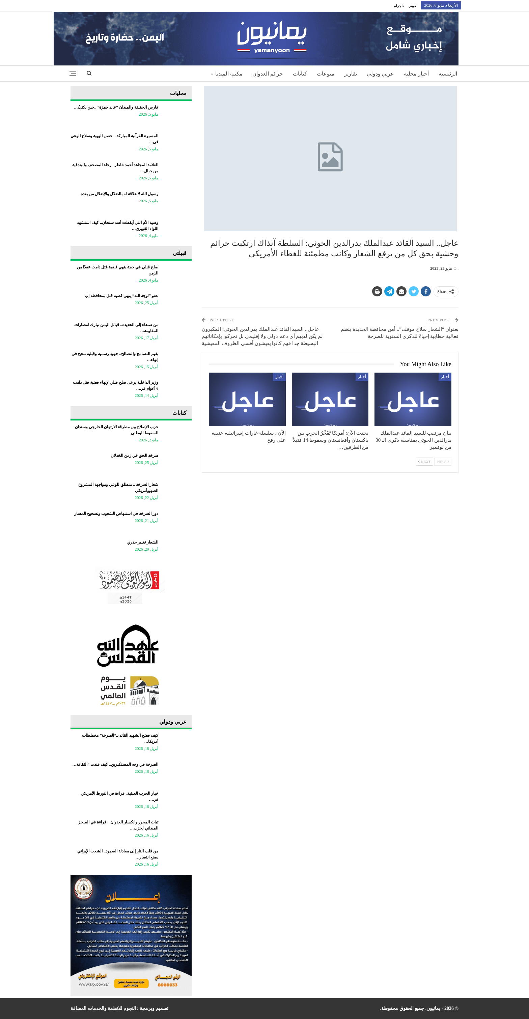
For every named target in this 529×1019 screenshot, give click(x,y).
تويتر (412, 6)
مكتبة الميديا (229, 74)
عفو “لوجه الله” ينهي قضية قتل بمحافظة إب (121, 295)
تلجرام (399, 6)
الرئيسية (448, 74)
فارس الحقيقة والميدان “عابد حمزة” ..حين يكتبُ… (116, 107)
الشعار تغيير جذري (142, 542)
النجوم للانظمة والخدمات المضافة (103, 1008)
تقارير (350, 74)
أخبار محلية (416, 74)
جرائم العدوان (267, 74)
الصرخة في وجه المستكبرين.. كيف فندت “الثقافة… (115, 764)
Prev (443, 462)
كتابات (300, 74)
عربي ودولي (380, 74)
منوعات (325, 74)
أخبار (445, 376)
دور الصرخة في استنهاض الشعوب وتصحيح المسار (116, 513)
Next (424, 462)
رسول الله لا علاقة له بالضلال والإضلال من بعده (119, 194)
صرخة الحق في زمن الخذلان (134, 455)
